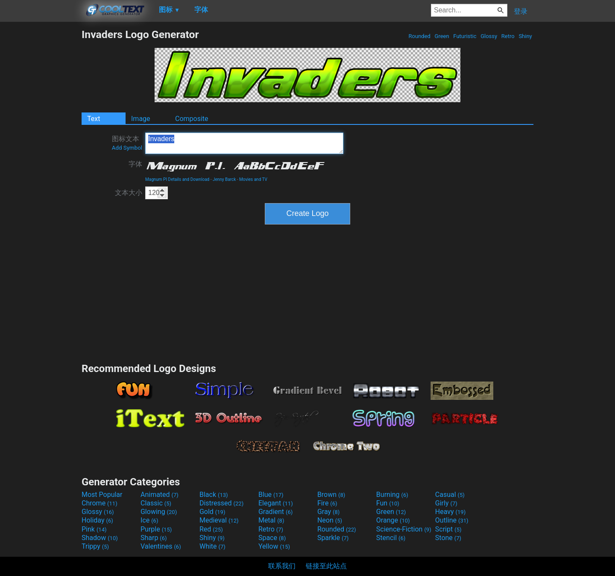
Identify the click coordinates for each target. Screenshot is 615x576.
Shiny (525, 36)
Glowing (159, 512)
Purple (156, 529)
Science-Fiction (403, 529)
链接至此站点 (326, 566)
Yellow (274, 546)
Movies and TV (253, 179)
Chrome (99, 503)
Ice (149, 520)
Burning (392, 494)
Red (211, 529)
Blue (271, 494)
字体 (135, 164)
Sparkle (332, 538)
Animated (160, 494)
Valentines (161, 546)
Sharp (154, 538)
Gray (328, 512)
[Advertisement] (40, 156)
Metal (271, 520)
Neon (329, 520)
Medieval (219, 520)
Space (272, 538)
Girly (446, 503)
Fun (387, 503)
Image (140, 119)
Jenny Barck (224, 179)
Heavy (450, 512)
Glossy (488, 36)
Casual (450, 494)
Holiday (97, 520)
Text (93, 119)
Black (213, 494)
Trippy (95, 546)
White (212, 546)
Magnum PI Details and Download (177, 179)
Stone (448, 538)
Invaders (244, 143)
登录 (520, 11)
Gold (212, 512)
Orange (393, 520)
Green (442, 36)
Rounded (419, 36)
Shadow (100, 538)
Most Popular (102, 494)
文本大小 (128, 193)
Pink (94, 529)
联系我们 (282, 566)
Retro (508, 36)
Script (448, 529)
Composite (191, 119)
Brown (331, 494)
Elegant (275, 503)
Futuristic (465, 36)
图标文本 (127, 143)
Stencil (390, 538)
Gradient (275, 512)
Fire (327, 503)
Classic (156, 503)
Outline (452, 520)
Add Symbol (127, 148)
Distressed (221, 503)
